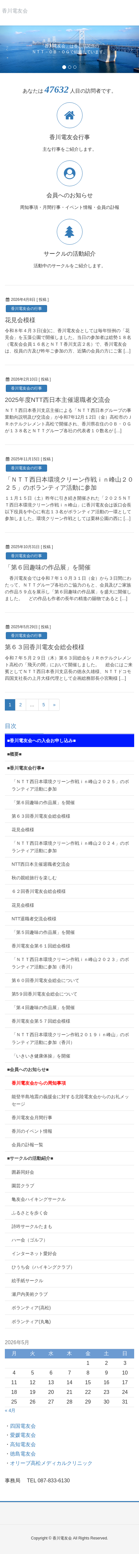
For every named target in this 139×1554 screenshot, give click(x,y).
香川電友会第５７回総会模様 (41, 1021)
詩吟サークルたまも (32, 1226)
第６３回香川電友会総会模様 (44, 647)
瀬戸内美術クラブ (30, 1294)
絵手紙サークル (27, 1280)
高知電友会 (23, 1444)
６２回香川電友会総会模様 (39, 891)
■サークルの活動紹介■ (30, 1158)
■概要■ (14, 754)
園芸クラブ (23, 1185)
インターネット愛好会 (36, 1253)
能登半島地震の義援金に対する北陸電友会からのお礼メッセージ (70, 1100)
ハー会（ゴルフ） (30, 1239)
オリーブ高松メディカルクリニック (51, 1463)
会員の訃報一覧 (27, 1144)
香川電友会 (15, 11)
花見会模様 (20, 320)
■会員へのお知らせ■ (28, 1069)
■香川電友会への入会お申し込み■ (41, 740)
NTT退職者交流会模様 (34, 918)
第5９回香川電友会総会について (44, 994)
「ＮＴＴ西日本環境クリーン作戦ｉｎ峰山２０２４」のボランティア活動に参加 (70, 847)
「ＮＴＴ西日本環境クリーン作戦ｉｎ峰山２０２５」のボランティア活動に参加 (70, 785)
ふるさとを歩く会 (30, 1212)
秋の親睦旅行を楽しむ (34, 877)
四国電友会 (23, 1426)
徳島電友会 (23, 1454)
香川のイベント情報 (32, 1131)
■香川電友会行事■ (25, 768)
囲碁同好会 (23, 1172)
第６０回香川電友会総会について (45, 980)
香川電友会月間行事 (32, 1117)
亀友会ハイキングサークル (39, 1199)
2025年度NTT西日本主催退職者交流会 (57, 399)
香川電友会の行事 (26, 308)
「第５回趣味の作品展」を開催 (43, 932)
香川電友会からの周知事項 (39, 1083)
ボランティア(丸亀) (31, 1321)
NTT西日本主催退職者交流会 (41, 864)
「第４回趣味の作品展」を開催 (43, 1007)
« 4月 (10, 1410)
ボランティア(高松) (31, 1307)
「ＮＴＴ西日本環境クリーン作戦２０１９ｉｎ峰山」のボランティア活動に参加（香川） (70, 1038)
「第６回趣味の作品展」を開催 (48, 567)
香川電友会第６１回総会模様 (41, 945)
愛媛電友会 (23, 1435)
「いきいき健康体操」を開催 (41, 1055)
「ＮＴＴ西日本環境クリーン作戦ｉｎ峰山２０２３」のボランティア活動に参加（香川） (70, 963)
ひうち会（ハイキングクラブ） (43, 1267)
